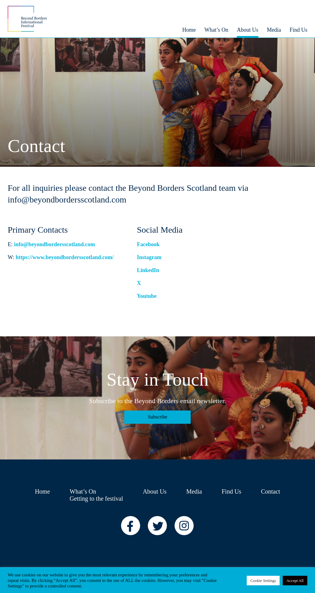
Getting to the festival (96, 498)
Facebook (148, 244)
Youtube (147, 296)
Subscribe (157, 416)
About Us (154, 491)
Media (194, 491)
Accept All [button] (295, 580)
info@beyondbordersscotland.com (54, 244)
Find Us (231, 491)
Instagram (149, 257)
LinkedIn (148, 270)
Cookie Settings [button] (263, 580)
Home (42, 491)
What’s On (83, 491)
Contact (270, 491)
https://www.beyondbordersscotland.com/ (65, 257)
